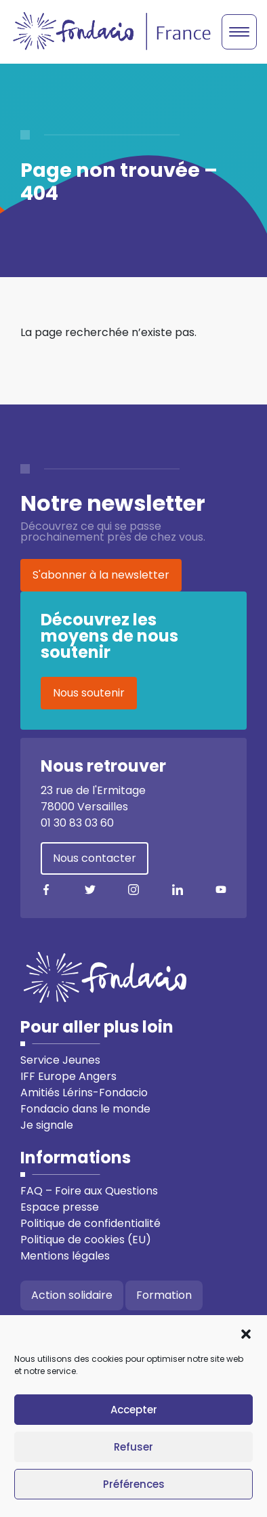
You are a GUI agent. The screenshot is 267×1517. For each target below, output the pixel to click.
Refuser (133, 1447)
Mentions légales (65, 1256)
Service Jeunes (60, 1060)
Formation (164, 1295)
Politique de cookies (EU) (85, 1239)
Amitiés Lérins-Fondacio (84, 1092)
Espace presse (59, 1207)
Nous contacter (94, 858)
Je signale (46, 1125)
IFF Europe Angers (68, 1076)
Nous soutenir (89, 693)
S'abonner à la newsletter (101, 575)
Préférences (134, 1484)
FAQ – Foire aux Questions (89, 1191)
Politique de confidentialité (90, 1223)
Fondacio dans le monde (85, 1109)
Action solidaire (71, 1295)
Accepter (133, 1409)
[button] (246, 1332)
